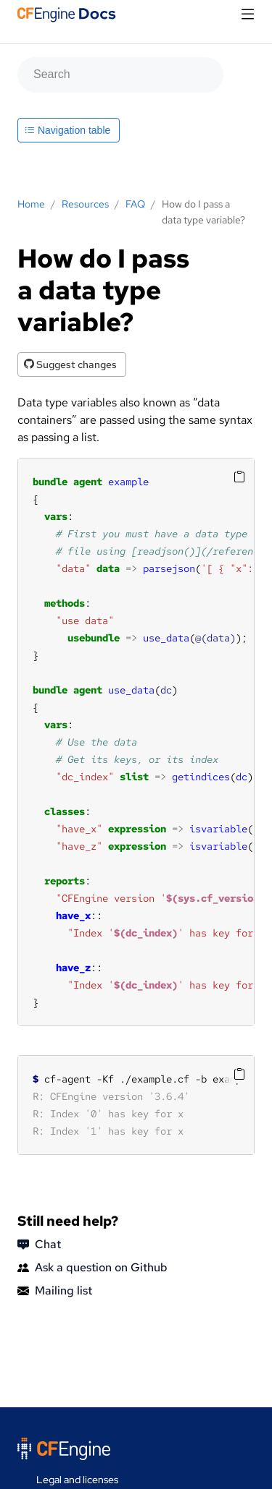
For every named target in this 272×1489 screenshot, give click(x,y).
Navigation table (67, 130)
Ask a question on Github (92, 1267)
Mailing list (54, 1291)
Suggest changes (70, 364)
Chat (39, 1244)
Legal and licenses (77, 1479)
